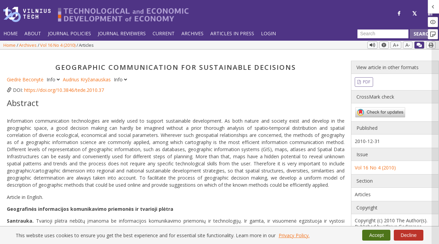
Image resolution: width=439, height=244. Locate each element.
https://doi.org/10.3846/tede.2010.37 (64, 85)
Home (10, 33)
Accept (376, 235)
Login (268, 33)
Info (54, 75)
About (32, 33)
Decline (409, 235)
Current (164, 33)
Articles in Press (232, 33)
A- (407, 45)
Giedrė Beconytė (26, 75)
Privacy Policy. (294, 235)
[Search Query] (382, 33)
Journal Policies (69, 33)
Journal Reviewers (122, 33)
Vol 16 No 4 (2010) (58, 45)
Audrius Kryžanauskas (87, 75)
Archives (192, 33)
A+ (396, 45)
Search (423, 33)
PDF (366, 77)
